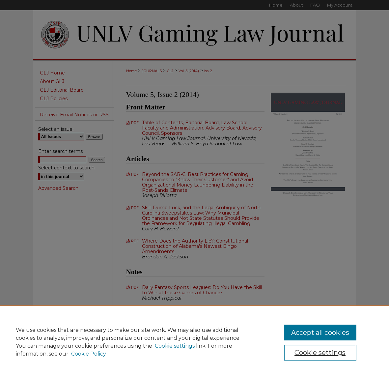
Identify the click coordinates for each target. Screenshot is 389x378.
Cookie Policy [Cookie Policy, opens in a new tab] (88, 354)
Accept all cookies (320, 332)
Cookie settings (175, 346)
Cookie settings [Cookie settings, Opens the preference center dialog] (320, 353)
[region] (194, 341)
